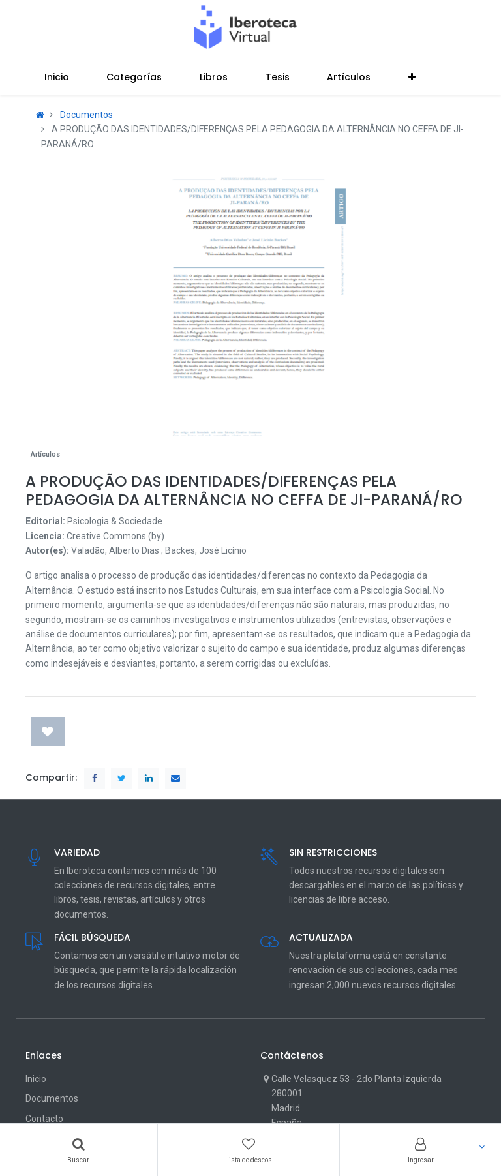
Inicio (35, 1079)
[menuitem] (57, 77)
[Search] (78, 1150)
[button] (412, 77)
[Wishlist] (249, 1150)
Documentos (86, 115)
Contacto (44, 1118)
